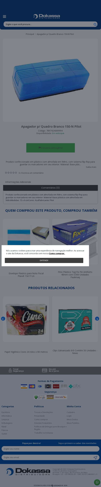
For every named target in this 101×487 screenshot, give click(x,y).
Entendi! (44, 260)
